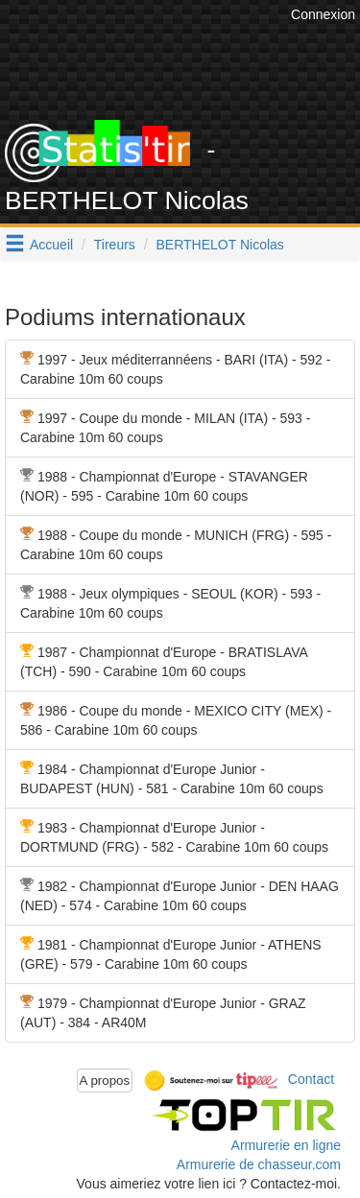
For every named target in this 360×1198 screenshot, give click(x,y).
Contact (311, 1079)
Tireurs (114, 244)
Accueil (51, 244)
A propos (105, 1080)
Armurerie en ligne (286, 1145)
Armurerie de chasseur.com (259, 1164)
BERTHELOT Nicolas (220, 244)
